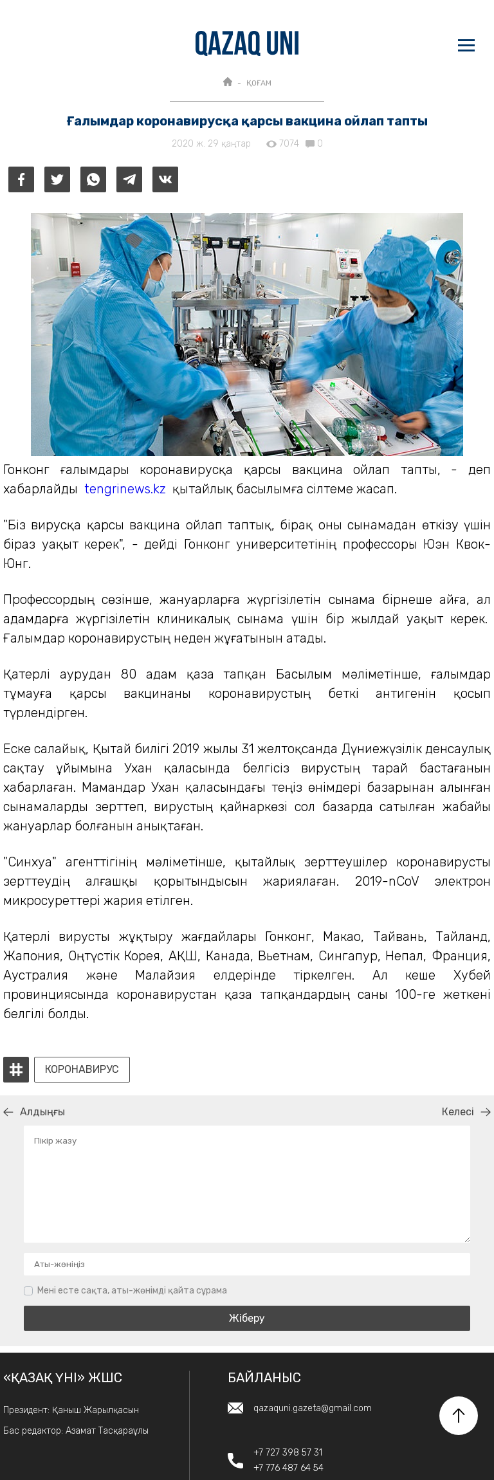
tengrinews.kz (125, 489)
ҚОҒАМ (258, 82)
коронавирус (82, 1069)
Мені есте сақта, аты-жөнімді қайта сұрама (132, 1290)
